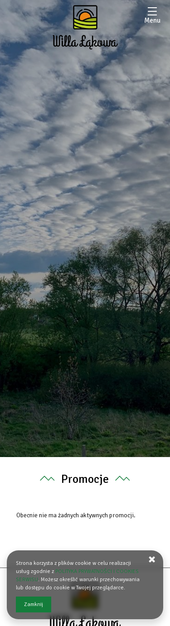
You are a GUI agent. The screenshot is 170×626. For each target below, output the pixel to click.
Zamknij (33, 604)
